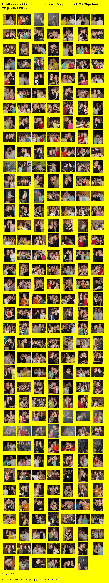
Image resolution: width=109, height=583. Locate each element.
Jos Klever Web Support (53, 580)
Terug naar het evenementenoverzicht (17, 574)
